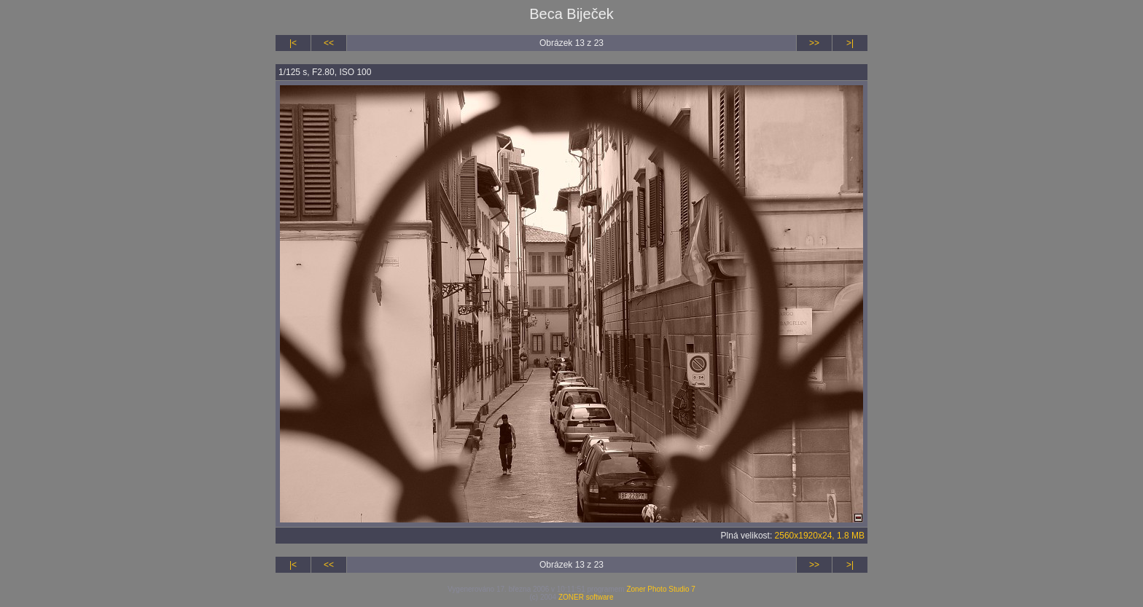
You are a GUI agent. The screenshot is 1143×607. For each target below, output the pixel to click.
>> (814, 43)
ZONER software (586, 597)
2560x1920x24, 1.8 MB (820, 535)
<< (329, 43)
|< (293, 43)
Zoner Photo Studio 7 (660, 589)
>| (850, 43)
